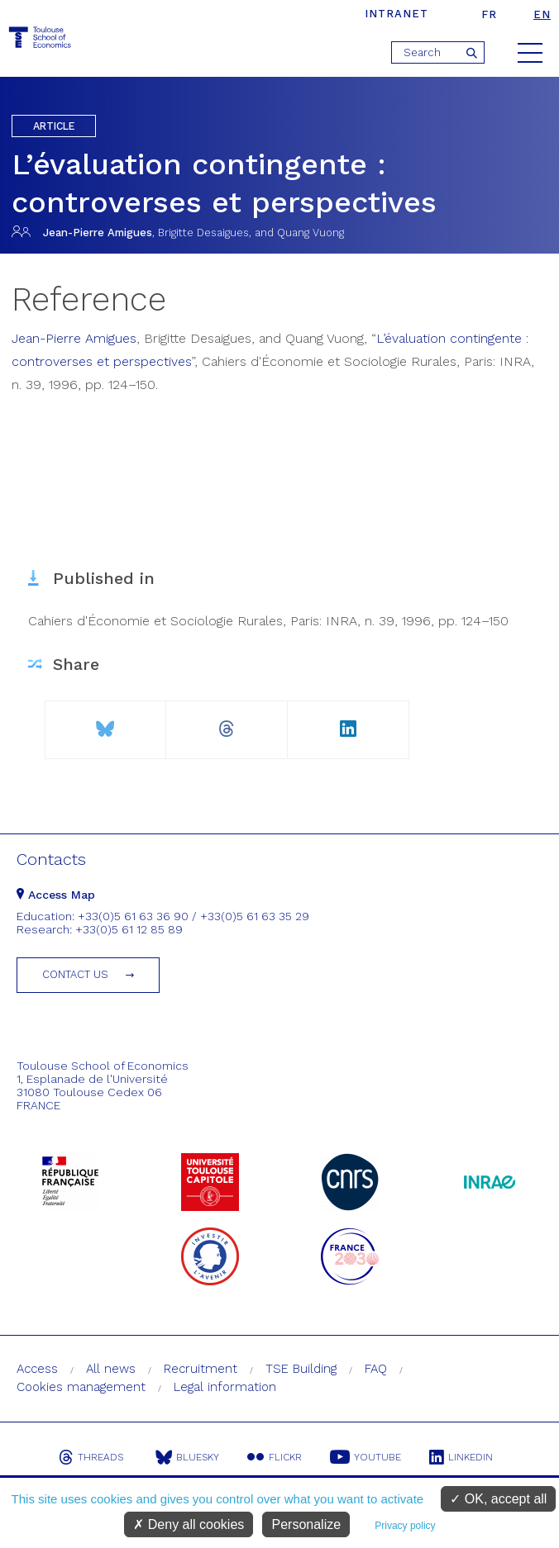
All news (111, 1368)
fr (489, 14)
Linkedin (461, 1457)
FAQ (376, 1368)
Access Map (56, 894)
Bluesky (187, 1457)
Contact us (75, 974)
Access (37, 1368)
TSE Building (301, 1368)
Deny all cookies (188, 1524)
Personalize (306, 1524)
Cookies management (81, 1386)
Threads (91, 1457)
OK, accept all (498, 1499)
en (542, 14)
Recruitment (200, 1368)
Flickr (274, 1457)
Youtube (365, 1457)
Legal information (225, 1386)
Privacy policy (405, 1525)
